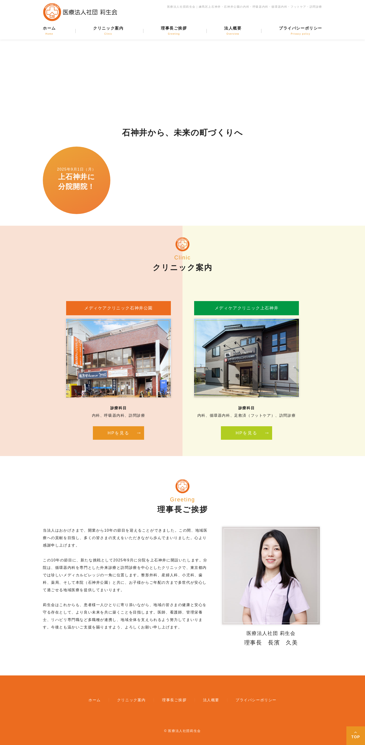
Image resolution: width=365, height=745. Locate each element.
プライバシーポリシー (300, 30)
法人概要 (232, 30)
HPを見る (118, 432)
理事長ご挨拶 (174, 30)
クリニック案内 (108, 30)
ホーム (49, 30)
